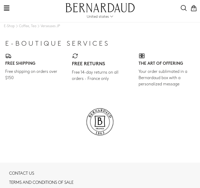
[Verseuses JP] (48, 26)
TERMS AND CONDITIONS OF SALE (41, 183)
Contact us (21, 174)
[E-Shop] (9, 26)
